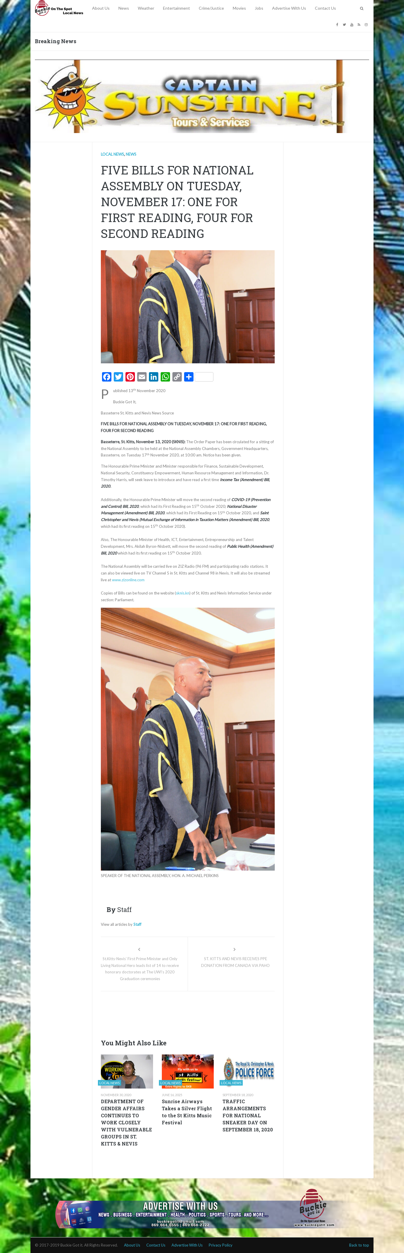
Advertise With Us (289, 8)
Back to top (359, 1245)
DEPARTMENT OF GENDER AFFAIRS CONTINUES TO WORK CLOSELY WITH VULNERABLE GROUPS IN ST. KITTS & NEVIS (126, 1122)
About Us (101, 8)
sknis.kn (182, 593)
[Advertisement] (207, 1013)
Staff (137, 924)
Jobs (259, 8)
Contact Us (325, 8)
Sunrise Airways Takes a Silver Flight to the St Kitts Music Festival (187, 1112)
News (123, 8)
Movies (239, 8)
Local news (112, 154)
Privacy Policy (220, 1245)
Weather (146, 8)
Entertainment (176, 8)
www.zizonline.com (128, 579)
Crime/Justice (211, 8)
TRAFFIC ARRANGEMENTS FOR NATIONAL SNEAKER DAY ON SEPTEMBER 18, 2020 (248, 1115)
